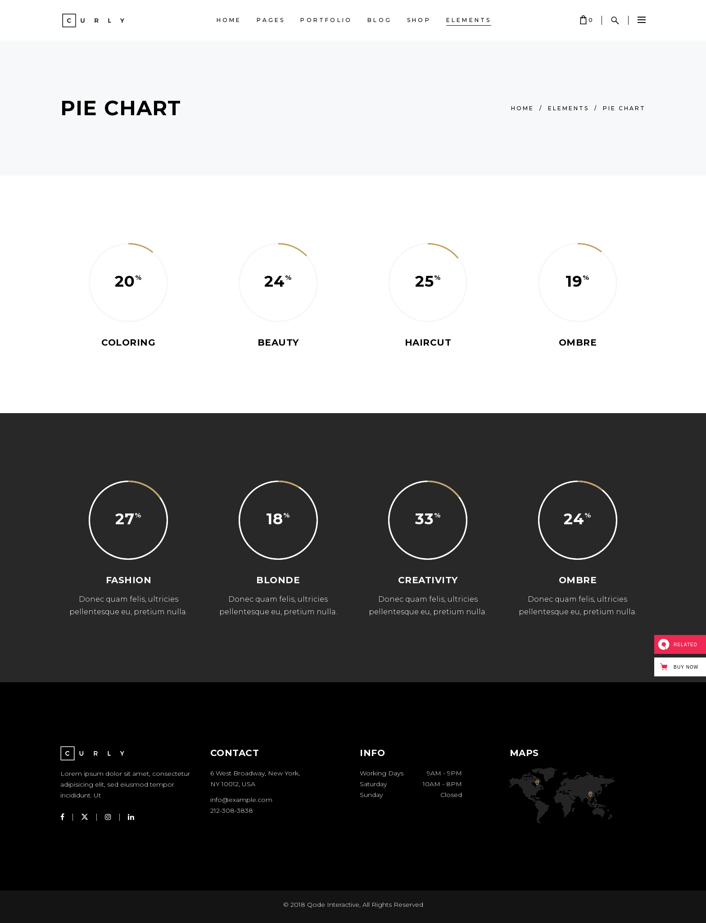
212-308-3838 (231, 810)
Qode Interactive (333, 904)
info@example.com (241, 800)
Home (522, 108)
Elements (568, 108)
